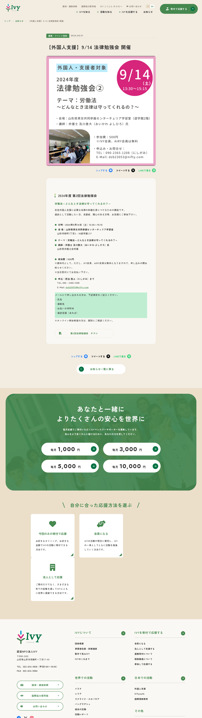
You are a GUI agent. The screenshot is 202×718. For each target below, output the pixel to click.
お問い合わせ (135, 6)
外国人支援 (140, 645)
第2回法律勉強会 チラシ (84, 333)
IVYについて (83, 589)
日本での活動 (143, 634)
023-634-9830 (30, 623)
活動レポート (81, 670)
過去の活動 (80, 665)
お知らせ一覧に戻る (102, 369)
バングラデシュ (82, 660)
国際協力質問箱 (88, 6)
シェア (101, 170)
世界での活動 (84, 634)
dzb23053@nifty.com (77, 287)
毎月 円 (65, 449)
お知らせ (148, 12)
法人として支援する (145, 605)
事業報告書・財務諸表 (86, 605)
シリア (78, 650)
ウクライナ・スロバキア (87, 655)
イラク (78, 645)
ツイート (123, 170)
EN (152, 6)
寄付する (179, 9)
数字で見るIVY (82, 610)
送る (145, 170)
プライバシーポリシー (146, 683)
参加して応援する (143, 620)
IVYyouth (139, 650)
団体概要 (79, 600)
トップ (7, 21)
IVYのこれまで (82, 615)
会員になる (140, 600)
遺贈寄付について (143, 610)
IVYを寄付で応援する (149, 589)
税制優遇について (143, 615)
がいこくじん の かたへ (111, 6)
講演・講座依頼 (70, 6)
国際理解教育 (141, 655)
